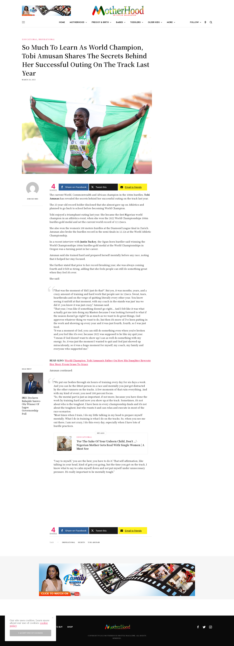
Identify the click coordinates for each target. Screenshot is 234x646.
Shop (70, 626)
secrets (81, 542)
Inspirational (46, 39)
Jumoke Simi (32, 199)
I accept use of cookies (30, 633)
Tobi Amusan (94, 542)
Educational (29, 39)
